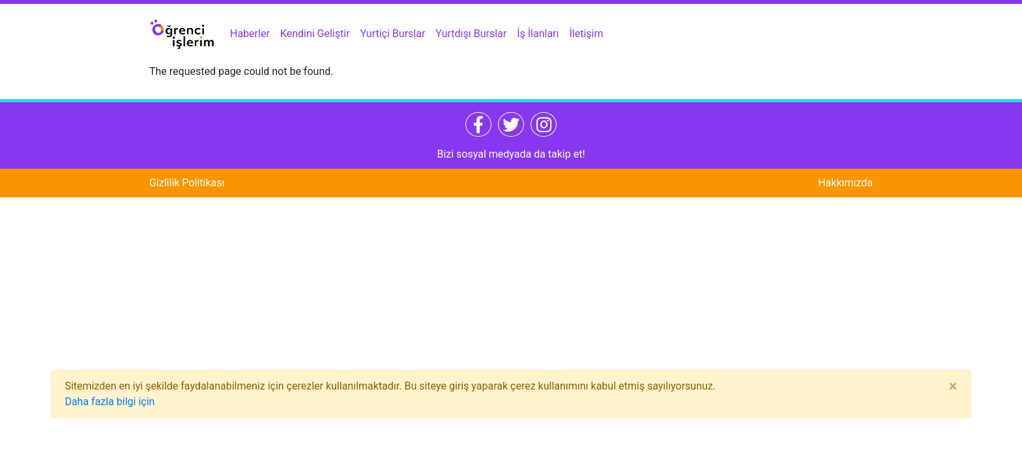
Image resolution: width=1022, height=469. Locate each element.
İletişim (587, 33)
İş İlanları (538, 33)
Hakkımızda (845, 183)
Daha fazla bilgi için (109, 401)
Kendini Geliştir (315, 33)
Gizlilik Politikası (186, 183)
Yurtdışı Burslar (470, 33)
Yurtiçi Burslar (393, 33)
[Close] (953, 386)
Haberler (250, 33)
